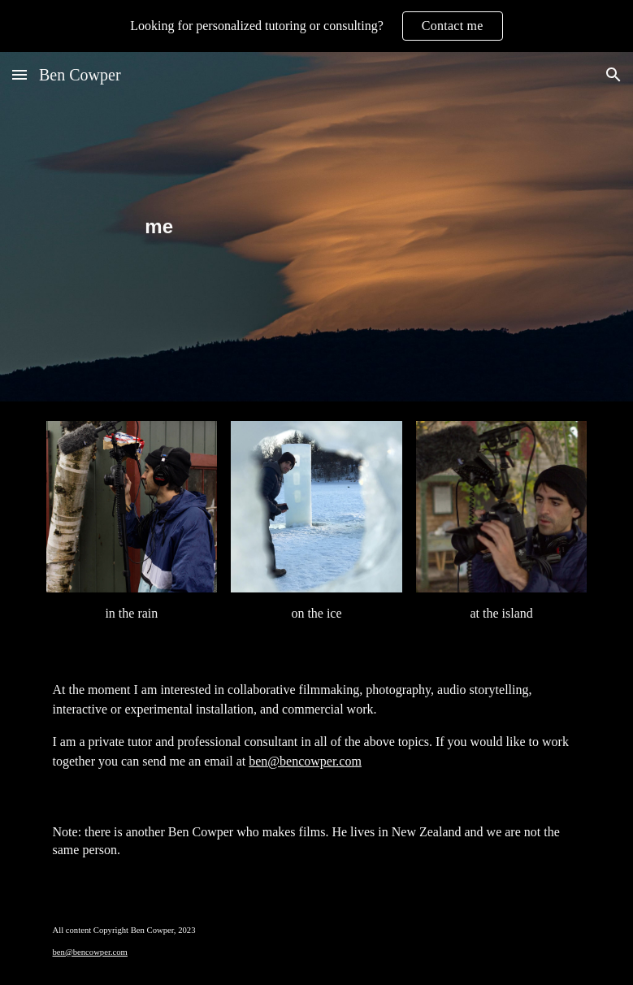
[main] (316, 227)
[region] (316, 26)
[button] (19, 74)
